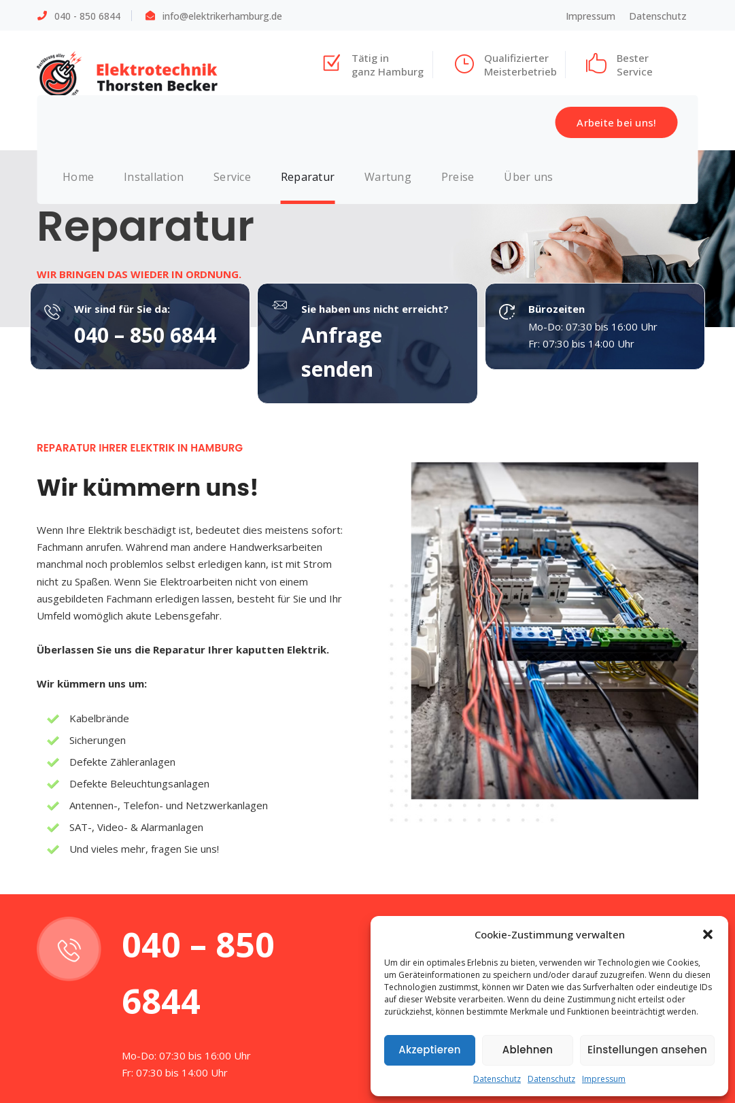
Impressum (604, 1079)
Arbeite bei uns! (616, 122)
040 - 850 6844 (87, 16)
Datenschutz (497, 1079)
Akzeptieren (429, 1049)
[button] (708, 934)
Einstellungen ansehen (647, 1049)
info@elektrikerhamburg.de (222, 16)
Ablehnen (527, 1049)
